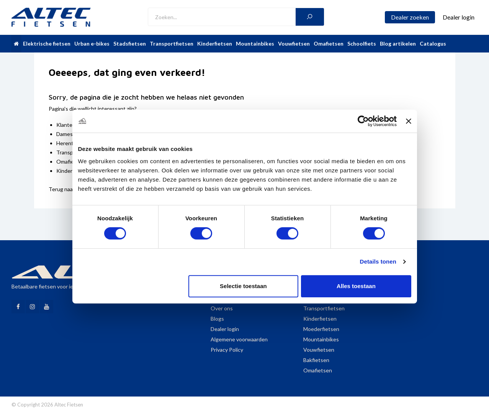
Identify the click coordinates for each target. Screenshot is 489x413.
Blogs (217, 318)
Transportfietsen (171, 43)
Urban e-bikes (92, 43)
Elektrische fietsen (46, 43)
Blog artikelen (398, 43)
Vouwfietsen (294, 43)
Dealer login (225, 329)
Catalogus (433, 43)
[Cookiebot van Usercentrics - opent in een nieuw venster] (363, 121)
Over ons (222, 308)
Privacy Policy (227, 349)
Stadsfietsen (129, 43)
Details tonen (378, 261)
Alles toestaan (356, 286)
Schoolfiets (361, 43)
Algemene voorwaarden (239, 339)
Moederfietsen (321, 329)
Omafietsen (328, 43)
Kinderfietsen (214, 43)
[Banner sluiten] (408, 121)
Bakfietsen (316, 360)
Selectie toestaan (243, 286)
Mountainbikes (255, 43)
